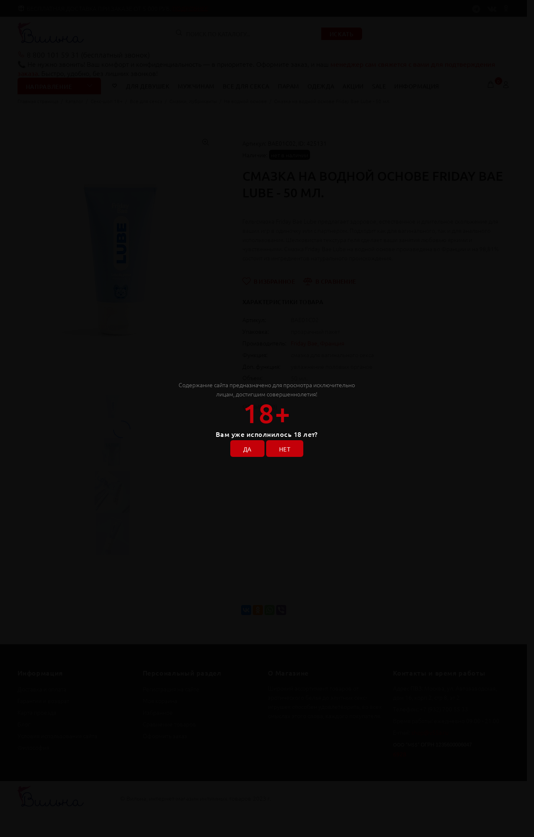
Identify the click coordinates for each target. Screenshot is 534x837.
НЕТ (284, 449)
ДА (247, 449)
